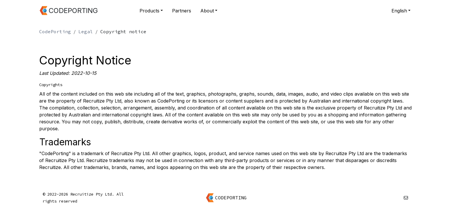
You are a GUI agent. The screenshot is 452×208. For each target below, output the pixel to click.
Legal (85, 31)
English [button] (399, 11)
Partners (181, 11)
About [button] (207, 11)
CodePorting (55, 31)
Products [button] (149, 11)
